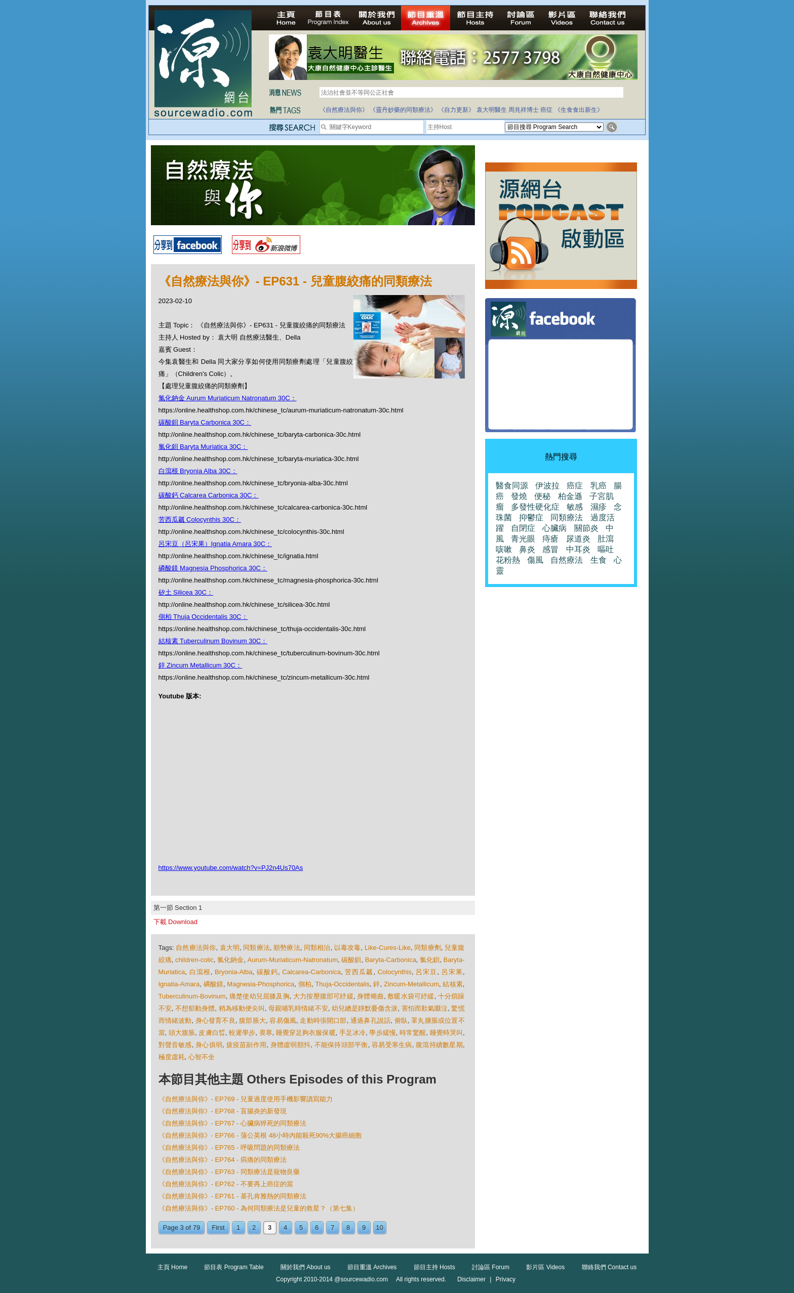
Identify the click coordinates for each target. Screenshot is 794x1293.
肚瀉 (606, 538)
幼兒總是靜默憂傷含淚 (365, 1008)
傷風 (535, 560)
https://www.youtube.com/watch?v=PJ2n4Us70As (230, 867)
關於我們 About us (306, 1267)
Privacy (505, 1279)
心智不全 (201, 1057)
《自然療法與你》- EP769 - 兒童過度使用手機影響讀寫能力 (245, 1099)
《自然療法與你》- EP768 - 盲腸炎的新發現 (222, 1111)
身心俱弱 (208, 1045)
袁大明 (230, 947)
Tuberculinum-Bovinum (192, 996)
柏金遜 (570, 496)
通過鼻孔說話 (370, 1020)
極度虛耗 (171, 1057)
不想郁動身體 (195, 1008)
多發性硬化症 (535, 507)
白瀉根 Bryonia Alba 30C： (197, 471)
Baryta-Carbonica (390, 960)
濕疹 (598, 507)
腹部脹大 (252, 1020)
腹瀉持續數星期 (439, 1045)
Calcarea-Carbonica (311, 972)
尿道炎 (578, 538)
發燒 (519, 496)
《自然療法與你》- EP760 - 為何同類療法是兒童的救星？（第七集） (259, 1208)
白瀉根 (200, 972)
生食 (598, 560)
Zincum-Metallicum (411, 984)
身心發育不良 (215, 1020)
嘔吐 (606, 549)
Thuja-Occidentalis (342, 984)
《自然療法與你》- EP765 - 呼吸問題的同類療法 (229, 1147)
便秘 (542, 496)
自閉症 (523, 528)
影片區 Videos (545, 1267)
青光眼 (523, 538)
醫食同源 (512, 485)
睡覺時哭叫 (446, 1032)
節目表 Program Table (233, 1267)
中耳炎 (578, 549)
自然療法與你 (196, 947)
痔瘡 (550, 538)
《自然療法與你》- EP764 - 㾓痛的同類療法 (222, 1159)
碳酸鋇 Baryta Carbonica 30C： (205, 422)
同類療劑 (427, 947)
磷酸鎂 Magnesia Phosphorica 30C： (212, 568)
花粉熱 (508, 560)
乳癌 (598, 485)
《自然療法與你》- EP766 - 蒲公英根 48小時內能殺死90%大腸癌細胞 (260, 1135)
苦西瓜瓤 (359, 972)
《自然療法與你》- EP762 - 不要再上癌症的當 (226, 1184)
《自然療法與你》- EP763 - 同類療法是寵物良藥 (229, 1172)
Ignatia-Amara (179, 984)
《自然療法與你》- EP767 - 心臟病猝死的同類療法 (232, 1123)
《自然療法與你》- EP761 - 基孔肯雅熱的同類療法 (232, 1196)
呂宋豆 (426, 972)
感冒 (550, 549)
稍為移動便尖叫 (242, 1008)
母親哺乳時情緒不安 (298, 1008)
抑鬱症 (531, 517)
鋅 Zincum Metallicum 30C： (200, 665)
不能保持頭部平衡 (341, 1045)
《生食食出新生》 (578, 109)
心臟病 (554, 528)
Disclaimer (471, 1279)
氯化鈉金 (230, 960)
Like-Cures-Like (388, 947)
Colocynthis (395, 972)
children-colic (194, 960)
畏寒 (265, 1032)
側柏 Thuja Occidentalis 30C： (203, 616)
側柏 (304, 984)
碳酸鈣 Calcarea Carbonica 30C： (208, 495)
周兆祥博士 (523, 109)
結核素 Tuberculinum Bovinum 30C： (213, 641)
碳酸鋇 (351, 960)
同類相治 (317, 947)
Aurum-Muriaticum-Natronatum (293, 960)
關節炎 (586, 528)
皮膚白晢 (211, 1032)
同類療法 (256, 947)
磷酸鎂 (213, 984)
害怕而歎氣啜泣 (425, 1008)
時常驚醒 (413, 1032)
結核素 (452, 984)
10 (379, 1227)
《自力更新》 (456, 109)
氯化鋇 (430, 960)
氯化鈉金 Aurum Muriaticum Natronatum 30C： (227, 398)
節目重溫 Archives (371, 1267)
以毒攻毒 (347, 947)
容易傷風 (282, 1020)
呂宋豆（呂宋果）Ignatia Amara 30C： (215, 544)
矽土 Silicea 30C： (185, 592)
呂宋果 (452, 972)
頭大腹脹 (182, 1032)
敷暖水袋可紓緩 (410, 996)
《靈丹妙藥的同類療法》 (403, 109)
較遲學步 (242, 1032)
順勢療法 (286, 947)
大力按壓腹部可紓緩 (323, 996)
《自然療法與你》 (344, 109)
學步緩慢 (382, 1032)
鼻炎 (527, 549)
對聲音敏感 (175, 1045)
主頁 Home (172, 1267)
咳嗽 (504, 549)
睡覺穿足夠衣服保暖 (306, 1032)
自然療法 (566, 560)
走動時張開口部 (323, 1020)
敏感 (575, 507)
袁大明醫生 (492, 109)
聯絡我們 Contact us (609, 1267)
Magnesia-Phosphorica (260, 984)
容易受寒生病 (392, 1045)
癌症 (546, 109)
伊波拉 (547, 485)
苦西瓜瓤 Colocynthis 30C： (199, 519)
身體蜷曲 (370, 996)
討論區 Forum (490, 1267)
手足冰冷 (352, 1032)
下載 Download (175, 922)
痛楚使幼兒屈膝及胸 (259, 996)
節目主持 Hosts (434, 1267)
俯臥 (401, 1020)
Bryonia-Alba (233, 972)
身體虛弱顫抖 (290, 1045)
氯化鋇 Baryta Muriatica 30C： (203, 446)
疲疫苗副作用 (246, 1045)
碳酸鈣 (267, 972)
